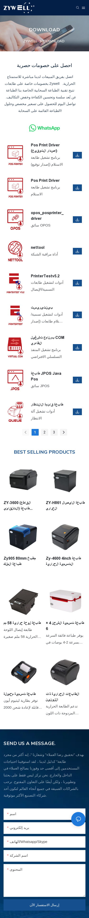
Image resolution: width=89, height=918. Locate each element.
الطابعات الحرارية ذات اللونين (62, 697)
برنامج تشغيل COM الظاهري (47, 340)
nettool (37, 247)
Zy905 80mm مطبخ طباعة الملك (20, 561)
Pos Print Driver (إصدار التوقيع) (45, 148)
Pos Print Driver (45, 180)
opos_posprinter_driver (47, 216)
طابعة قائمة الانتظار (47, 405)
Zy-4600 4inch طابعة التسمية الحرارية (63, 561)
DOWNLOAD (53, 41)
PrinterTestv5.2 (45, 276)
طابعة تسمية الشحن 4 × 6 (65, 626)
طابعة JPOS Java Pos (46, 376)
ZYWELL (30, 41)
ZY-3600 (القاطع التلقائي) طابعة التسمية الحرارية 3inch (23, 506)
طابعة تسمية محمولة (20, 694)
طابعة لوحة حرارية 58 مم (22, 623)
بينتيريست (42, 308)
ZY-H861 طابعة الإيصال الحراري (65, 505)
